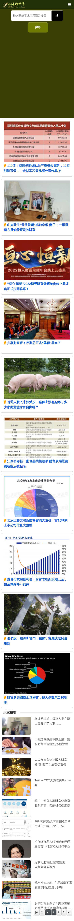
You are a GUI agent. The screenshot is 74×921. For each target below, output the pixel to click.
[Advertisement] (37, 74)
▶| (69, 912)
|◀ (36, 912)
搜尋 (38, 27)
